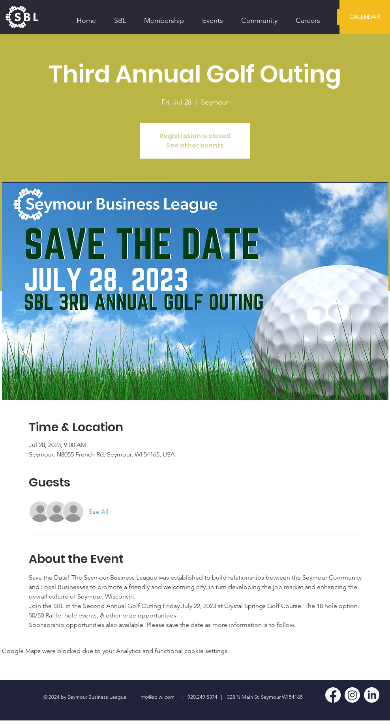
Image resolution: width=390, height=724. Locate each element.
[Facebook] (333, 695)
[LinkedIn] (371, 695)
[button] (120, 17)
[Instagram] (352, 695)
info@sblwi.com (156, 697)
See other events (195, 145)
